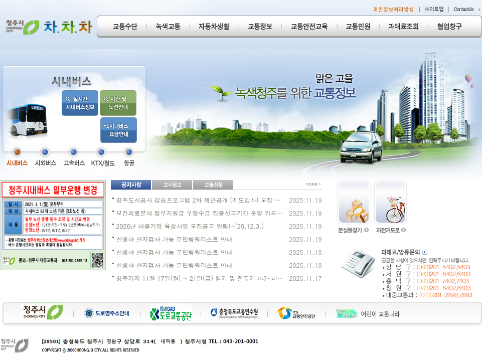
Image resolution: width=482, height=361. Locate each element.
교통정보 (260, 27)
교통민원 (358, 27)
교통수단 (121, 27)
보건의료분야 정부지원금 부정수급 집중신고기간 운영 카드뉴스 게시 (209, 213)
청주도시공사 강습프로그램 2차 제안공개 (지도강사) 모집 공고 (201, 200)
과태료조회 (403, 27)
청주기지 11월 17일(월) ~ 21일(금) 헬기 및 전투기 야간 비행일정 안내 (213, 278)
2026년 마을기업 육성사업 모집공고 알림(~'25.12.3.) (190, 226)
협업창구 (455, 27)
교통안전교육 (309, 27)
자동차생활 (214, 27)
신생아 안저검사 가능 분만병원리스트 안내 (174, 239)
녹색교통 (168, 27)
